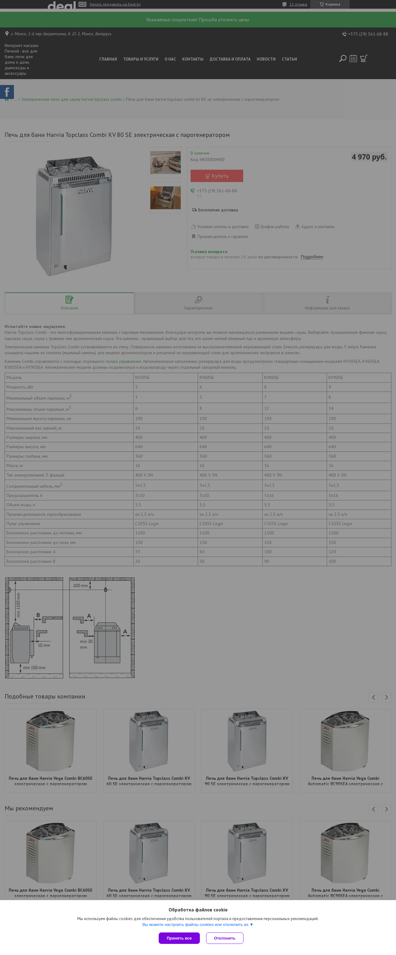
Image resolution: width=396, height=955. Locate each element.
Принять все (179, 938)
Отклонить (224, 938)
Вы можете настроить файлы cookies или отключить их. (195, 924)
